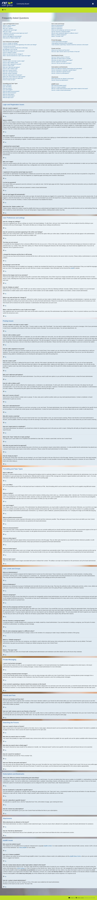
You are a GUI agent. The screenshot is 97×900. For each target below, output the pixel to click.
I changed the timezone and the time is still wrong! (15, 47)
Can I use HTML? (7, 86)
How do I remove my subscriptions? (60, 73)
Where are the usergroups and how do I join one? (63, 30)
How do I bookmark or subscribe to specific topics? (63, 70)
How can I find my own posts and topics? (61, 63)
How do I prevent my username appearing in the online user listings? (20, 44)
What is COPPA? (7, 27)
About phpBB (22, 847)
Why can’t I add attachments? (10, 72)
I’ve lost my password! (8, 34)
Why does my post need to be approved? (13, 78)
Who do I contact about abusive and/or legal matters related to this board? (69, 88)
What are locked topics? (9, 96)
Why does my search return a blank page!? (62, 60)
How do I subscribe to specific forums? (60, 71)
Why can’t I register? (8, 28)
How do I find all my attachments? (59, 80)
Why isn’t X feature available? (58, 87)
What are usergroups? (56, 28)
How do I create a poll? (8, 65)
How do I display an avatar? (10, 52)
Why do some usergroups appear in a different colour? (64, 33)
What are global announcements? (11, 91)
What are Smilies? (7, 88)
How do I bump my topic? (9, 79)
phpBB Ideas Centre (75, 856)
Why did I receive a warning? (10, 73)
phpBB (72, 268)
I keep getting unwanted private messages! (62, 43)
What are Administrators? (57, 25)
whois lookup (20, 868)
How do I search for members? (59, 61)
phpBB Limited (48, 845)
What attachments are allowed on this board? (62, 78)
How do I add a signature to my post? (12, 64)
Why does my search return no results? (61, 58)
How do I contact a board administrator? (61, 90)
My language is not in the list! (10, 49)
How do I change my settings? (10, 43)
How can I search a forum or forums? (60, 57)
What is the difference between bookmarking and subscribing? (66, 68)
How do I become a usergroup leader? (60, 31)
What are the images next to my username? (13, 51)
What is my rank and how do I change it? (13, 54)
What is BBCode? (7, 85)
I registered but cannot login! (10, 30)
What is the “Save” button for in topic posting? (14, 76)
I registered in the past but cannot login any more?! (15, 33)
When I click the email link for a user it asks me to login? (16, 55)
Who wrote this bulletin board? (58, 85)
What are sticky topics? (8, 94)
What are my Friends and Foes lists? (60, 50)
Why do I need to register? (9, 25)
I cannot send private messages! (59, 41)
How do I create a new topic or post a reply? (14, 61)
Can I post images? (7, 89)
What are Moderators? (56, 27)
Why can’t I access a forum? (10, 70)
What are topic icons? (8, 97)
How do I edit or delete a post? (10, 62)
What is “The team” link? (57, 36)
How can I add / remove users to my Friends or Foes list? (65, 51)
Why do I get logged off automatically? (12, 36)
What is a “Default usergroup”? (59, 34)
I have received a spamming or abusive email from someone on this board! (69, 44)
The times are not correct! (9, 46)
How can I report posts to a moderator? (12, 75)
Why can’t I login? (7, 31)
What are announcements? (9, 92)
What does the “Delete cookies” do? (12, 37)
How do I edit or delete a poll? (10, 68)
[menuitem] (4, 10)
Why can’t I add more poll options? (11, 67)
